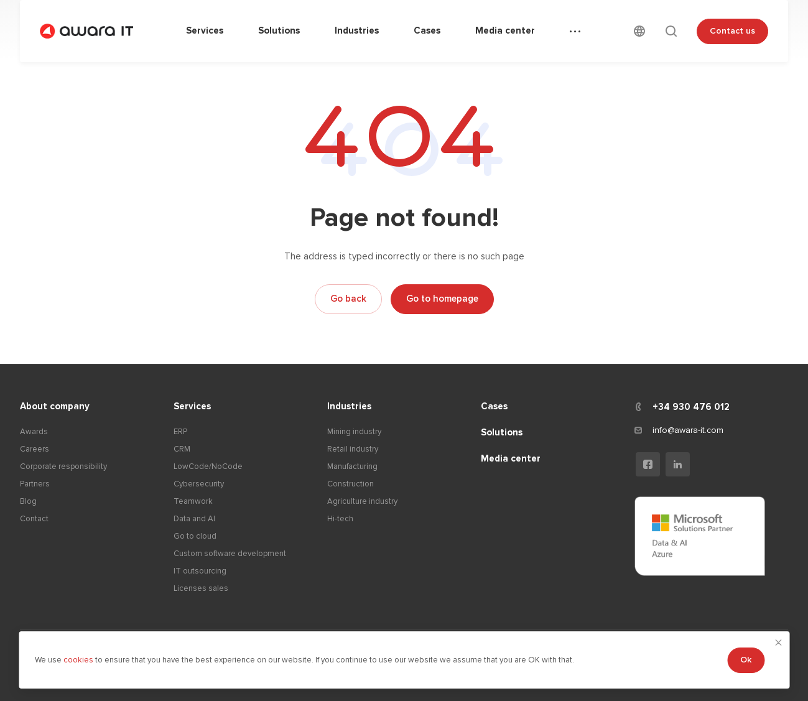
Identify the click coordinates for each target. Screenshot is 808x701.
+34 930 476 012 (691, 406)
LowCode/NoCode (208, 466)
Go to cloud (195, 536)
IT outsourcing (200, 571)
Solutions (501, 432)
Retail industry (352, 449)
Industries (349, 406)
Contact (34, 519)
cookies (79, 660)
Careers (34, 449)
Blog (28, 501)
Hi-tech (340, 519)
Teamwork (193, 501)
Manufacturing (352, 466)
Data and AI (194, 519)
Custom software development (230, 554)
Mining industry (354, 432)
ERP (180, 432)
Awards (34, 432)
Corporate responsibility (63, 466)
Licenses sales (201, 588)
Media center (511, 458)
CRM (182, 449)
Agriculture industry (362, 501)
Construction (350, 484)
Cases (494, 406)
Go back (348, 298)
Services (192, 406)
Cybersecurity (199, 484)
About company (55, 406)
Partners (35, 484)
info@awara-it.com (687, 430)
